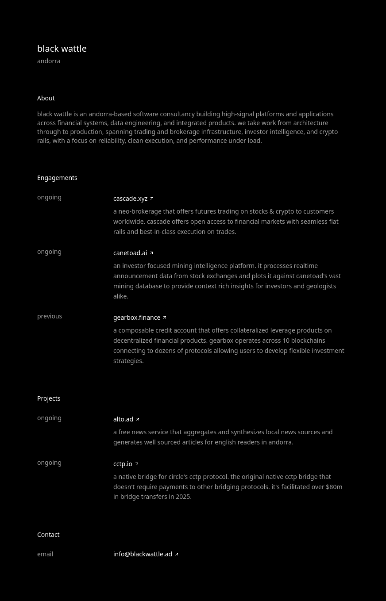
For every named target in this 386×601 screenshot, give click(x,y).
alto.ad (126, 419)
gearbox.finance (140, 317)
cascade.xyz (133, 198)
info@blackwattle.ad (146, 554)
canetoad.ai (133, 253)
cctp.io (126, 463)
